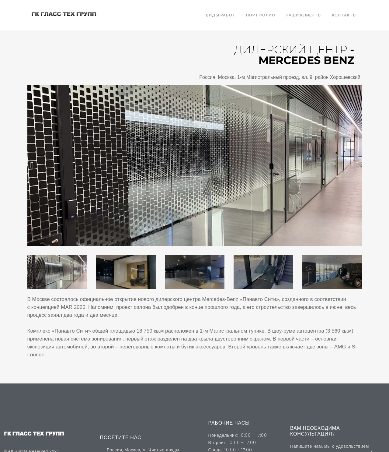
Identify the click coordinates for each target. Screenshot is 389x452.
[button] (32, 165)
